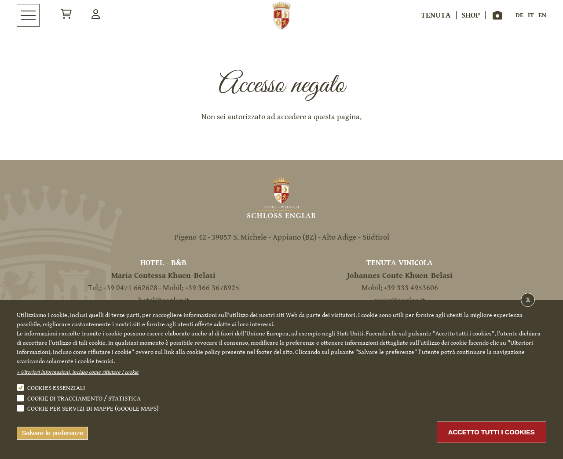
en (542, 15)
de (519, 15)
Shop (470, 15)
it (531, 15)
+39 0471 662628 (130, 287)
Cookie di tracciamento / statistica (84, 398)
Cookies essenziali (56, 388)
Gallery (497, 15)
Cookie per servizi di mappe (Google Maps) (93, 408)
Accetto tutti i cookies (491, 432)
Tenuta (436, 15)
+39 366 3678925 (212, 287)
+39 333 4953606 (411, 287)
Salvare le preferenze (52, 433)
